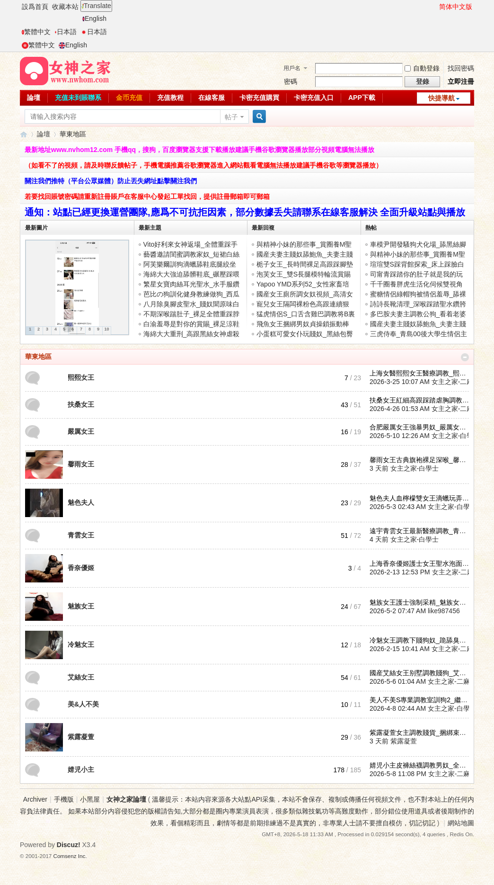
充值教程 (170, 97)
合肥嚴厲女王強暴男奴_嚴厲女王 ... (421, 427)
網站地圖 (461, 823)
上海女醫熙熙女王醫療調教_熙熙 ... (421, 373)
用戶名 (291, 68)
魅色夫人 (81, 502)
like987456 (444, 611)
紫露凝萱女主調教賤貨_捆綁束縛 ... (421, 732)
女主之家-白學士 (456, 435)
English (94, 18)
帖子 (231, 117)
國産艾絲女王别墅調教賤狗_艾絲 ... (421, 673)
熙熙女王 (81, 377)
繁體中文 (36, 32)
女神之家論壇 (23, 134)
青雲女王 (81, 535)
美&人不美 (83, 704)
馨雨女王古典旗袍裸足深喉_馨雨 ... (421, 460)
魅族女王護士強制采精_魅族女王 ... (421, 602)
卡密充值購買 (259, 97)
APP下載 (361, 97)
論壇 (33, 97)
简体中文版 (455, 6)
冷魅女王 (81, 644)
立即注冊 (461, 81)
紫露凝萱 (81, 737)
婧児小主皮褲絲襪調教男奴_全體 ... (421, 765)
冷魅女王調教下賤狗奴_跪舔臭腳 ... (421, 640)
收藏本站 (65, 6)
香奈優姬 (81, 568)
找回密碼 (461, 68)
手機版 (64, 799)
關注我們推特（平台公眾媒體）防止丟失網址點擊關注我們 (111, 181)
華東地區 (38, 356)
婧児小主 (81, 769)
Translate (96, 5)
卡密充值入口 (314, 97)
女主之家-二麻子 (456, 381)
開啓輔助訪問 (434, 6)
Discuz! (68, 845)
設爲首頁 (35, 6)
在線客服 (211, 97)
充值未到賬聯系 (78, 97)
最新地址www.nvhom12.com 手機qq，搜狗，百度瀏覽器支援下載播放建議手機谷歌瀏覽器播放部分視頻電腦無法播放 (199, 149)
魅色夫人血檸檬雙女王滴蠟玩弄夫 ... (423, 498)
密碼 (290, 81)
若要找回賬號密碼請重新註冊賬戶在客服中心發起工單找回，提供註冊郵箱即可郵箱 (147, 196)
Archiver (35, 799)
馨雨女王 (81, 464)
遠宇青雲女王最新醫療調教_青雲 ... (421, 531)
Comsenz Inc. (70, 856)
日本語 (65, 32)
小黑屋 (90, 799)
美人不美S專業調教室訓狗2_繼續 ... (422, 700)
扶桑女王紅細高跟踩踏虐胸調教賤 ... (423, 400)
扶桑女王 (81, 404)
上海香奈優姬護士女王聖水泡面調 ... (423, 563)
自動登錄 (422, 68)
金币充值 (129, 97)
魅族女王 (81, 606)
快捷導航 (441, 98)
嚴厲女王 (81, 431)
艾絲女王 (81, 677)
